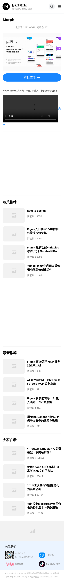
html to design (36, 210)
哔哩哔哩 (19, 564)
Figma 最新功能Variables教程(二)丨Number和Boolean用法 (44, 251)
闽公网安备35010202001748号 (44, 577)
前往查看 (30, 77)
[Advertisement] (32, 164)
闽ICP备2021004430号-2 (17, 577)
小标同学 (50, 555)
